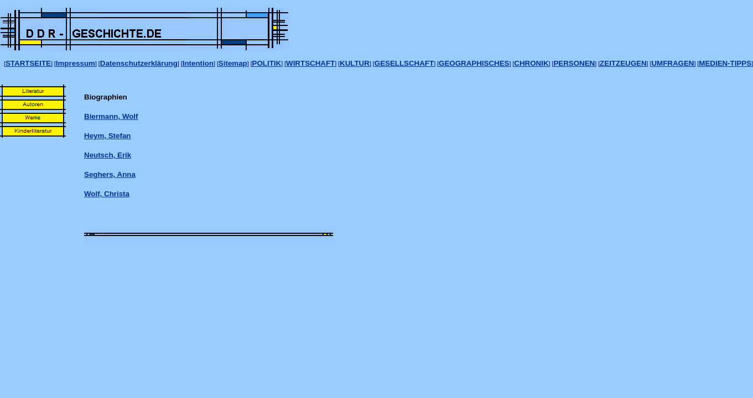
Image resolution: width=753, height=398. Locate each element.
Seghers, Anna (110, 174)
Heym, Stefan (107, 136)
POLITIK (267, 63)
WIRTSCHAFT (310, 63)
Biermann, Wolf (111, 116)
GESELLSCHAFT (404, 63)
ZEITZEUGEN (623, 63)
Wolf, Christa (106, 194)
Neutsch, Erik (107, 155)
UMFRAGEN (672, 63)
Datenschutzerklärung (139, 63)
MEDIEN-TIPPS (725, 63)
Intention (198, 63)
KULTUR (355, 63)
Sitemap (233, 63)
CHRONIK (531, 63)
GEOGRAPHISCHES (474, 63)
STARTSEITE (28, 63)
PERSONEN (574, 63)
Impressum (75, 63)
